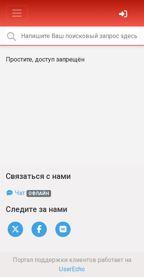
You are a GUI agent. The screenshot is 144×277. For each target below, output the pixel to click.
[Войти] (124, 15)
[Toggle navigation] (17, 13)
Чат (28, 193)
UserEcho (72, 269)
